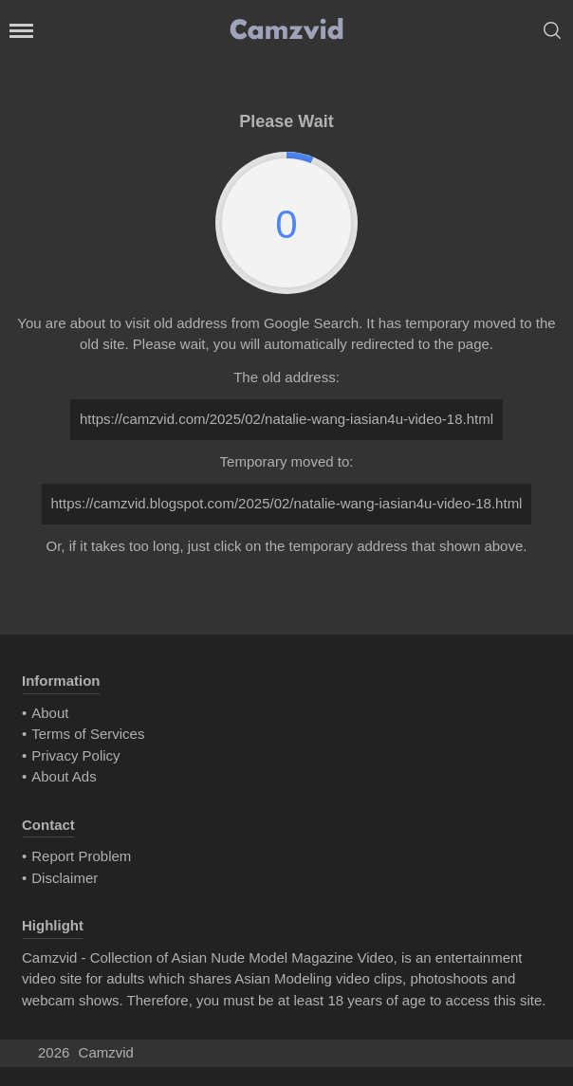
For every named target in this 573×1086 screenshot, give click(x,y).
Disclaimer (64, 878)
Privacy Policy (75, 755)
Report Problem (81, 856)
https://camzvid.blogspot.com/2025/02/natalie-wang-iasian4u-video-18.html (287, 503)
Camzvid (106, 1052)
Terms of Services (87, 734)
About (49, 713)
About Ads (63, 776)
